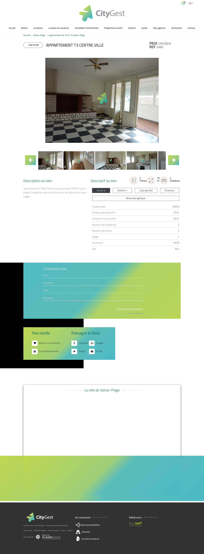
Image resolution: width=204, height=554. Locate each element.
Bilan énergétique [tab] (135, 198)
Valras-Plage (39, 35)
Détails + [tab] (122, 190)
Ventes (24, 28)
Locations (38, 28)
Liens (63, 530)
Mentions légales (40, 530)
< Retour (33, 44)
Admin (70, 530)
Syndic (144, 28)
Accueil (12, 28)
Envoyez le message (130, 309)
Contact (191, 28)
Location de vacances (58, 28)
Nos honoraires (54, 530)
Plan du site (27, 530)
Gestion (132, 28)
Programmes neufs (113, 28)
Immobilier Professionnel (86, 28)
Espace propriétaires (102, 532)
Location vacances (90, 538)
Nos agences (159, 28)
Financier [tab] (169, 190)
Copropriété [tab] (146, 190)
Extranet (86, 531)
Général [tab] (101, 190)
